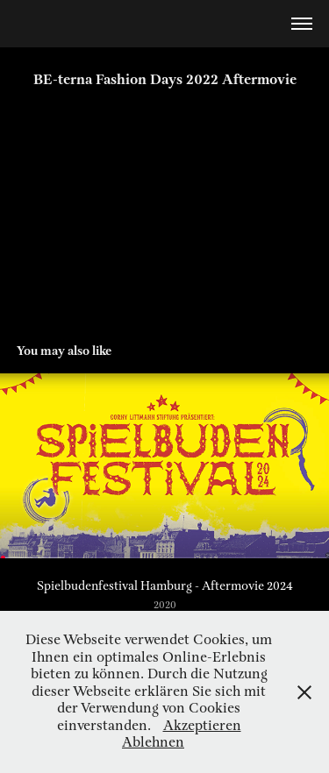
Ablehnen (153, 743)
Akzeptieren (202, 726)
